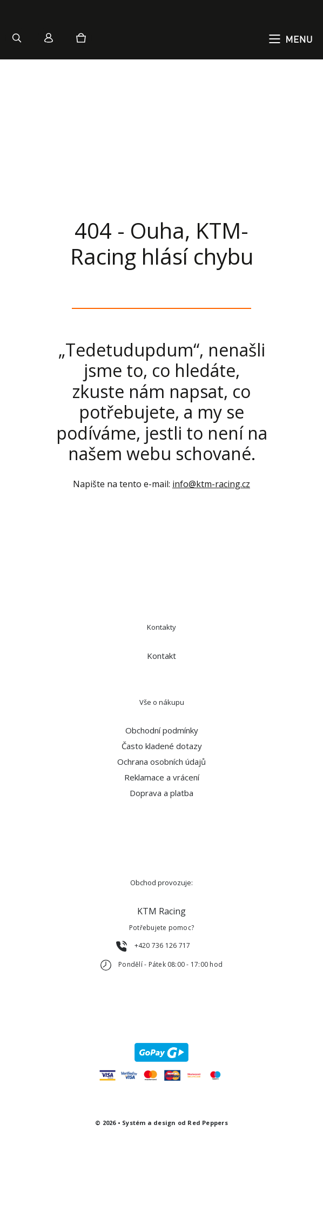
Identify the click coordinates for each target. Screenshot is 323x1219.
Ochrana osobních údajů (161, 761)
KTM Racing (161, 911)
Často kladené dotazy (162, 745)
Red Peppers (207, 1123)
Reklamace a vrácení (161, 777)
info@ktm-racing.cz (211, 484)
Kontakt (161, 655)
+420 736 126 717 (162, 945)
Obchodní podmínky (161, 730)
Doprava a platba (161, 792)
